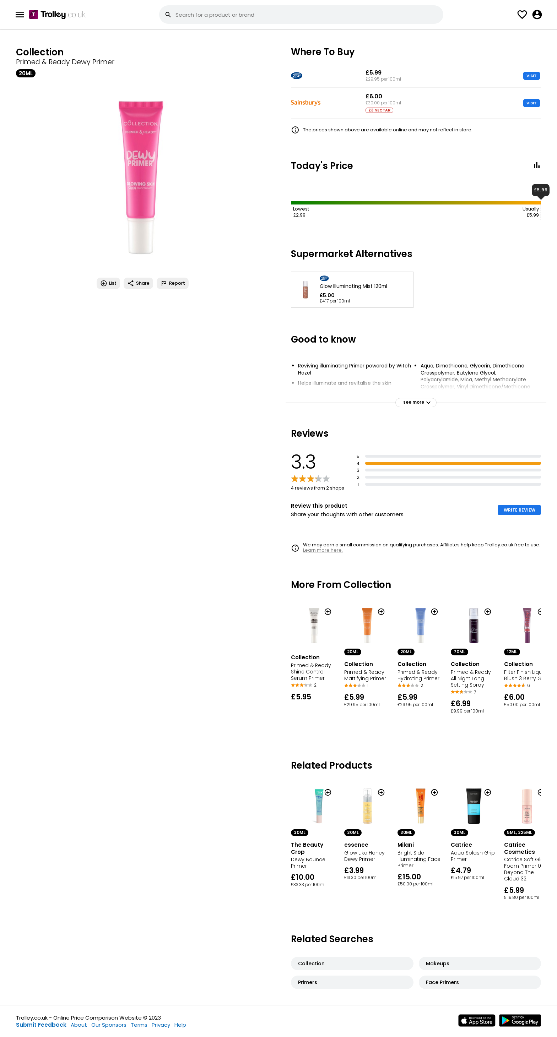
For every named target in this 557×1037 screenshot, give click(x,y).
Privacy (161, 1024)
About (79, 1024)
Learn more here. (323, 550)
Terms (139, 1024)
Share (138, 283)
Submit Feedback (41, 1024)
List (108, 283)
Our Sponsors (108, 1024)
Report (172, 283)
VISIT (531, 75)
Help (180, 1024)
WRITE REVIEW (519, 510)
